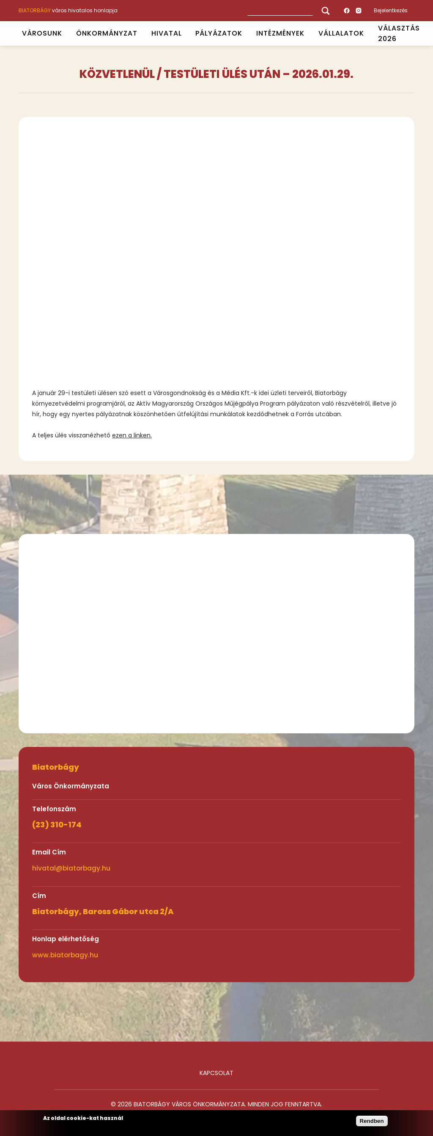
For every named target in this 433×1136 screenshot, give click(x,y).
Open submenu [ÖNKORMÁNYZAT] (140, 33)
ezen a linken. (132, 435)
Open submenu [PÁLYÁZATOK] (246, 33)
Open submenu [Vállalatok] (367, 33)
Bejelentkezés (391, 10)
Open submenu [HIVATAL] (185, 33)
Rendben (372, 1121)
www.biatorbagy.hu (65, 955)
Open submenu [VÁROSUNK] (65, 33)
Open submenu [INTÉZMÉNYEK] (308, 33)
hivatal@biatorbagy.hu (71, 868)
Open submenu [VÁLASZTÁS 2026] (423, 33)
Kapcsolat (216, 1073)
